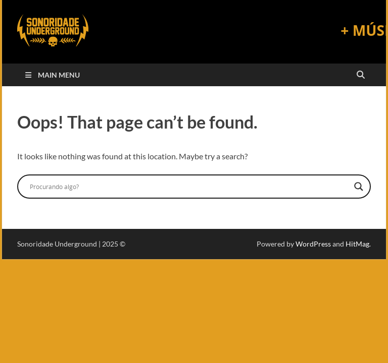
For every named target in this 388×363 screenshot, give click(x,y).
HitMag (357, 243)
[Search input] (189, 186)
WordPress (313, 243)
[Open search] (360, 75)
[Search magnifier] (359, 186)
